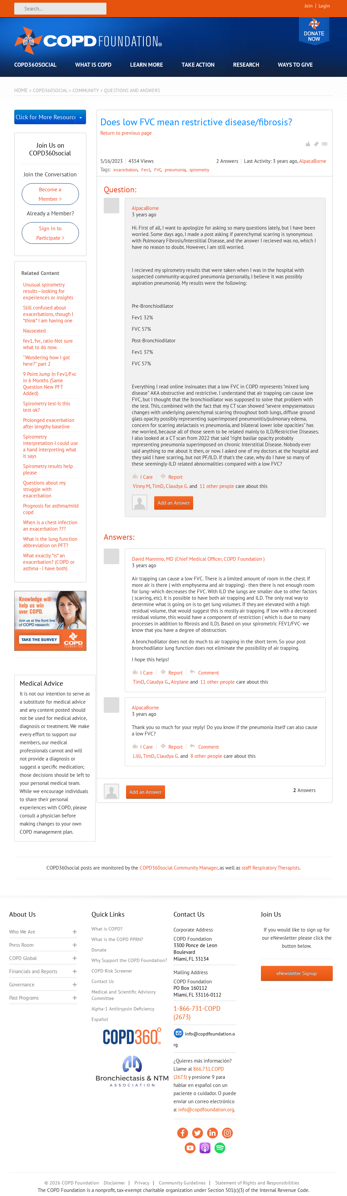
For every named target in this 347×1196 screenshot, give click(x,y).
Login (324, 5)
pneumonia (176, 170)
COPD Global (23, 958)
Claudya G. (177, 486)
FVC (158, 170)
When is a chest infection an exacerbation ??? (50, 525)
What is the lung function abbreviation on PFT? (50, 542)
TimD (158, 486)
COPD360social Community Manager (179, 867)
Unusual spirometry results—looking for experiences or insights (48, 291)
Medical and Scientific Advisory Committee (123, 995)
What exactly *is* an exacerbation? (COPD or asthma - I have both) (49, 562)
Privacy (142, 1183)
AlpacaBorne (312, 161)
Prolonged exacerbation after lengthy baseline (48, 423)
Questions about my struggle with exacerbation (44, 489)
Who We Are (22, 931)
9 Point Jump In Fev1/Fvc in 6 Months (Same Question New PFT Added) (50, 384)
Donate (314, 31)
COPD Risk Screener (111, 971)
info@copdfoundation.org (206, 1109)
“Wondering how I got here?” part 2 (46, 360)
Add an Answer (174, 502)
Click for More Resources (46, 117)
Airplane (180, 682)
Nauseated (34, 330)
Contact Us (102, 981)
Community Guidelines (182, 1183)
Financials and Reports (33, 971)
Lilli (137, 756)
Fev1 (146, 170)
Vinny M (141, 486)
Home (21, 90)
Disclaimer (114, 1183)
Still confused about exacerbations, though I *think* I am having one (48, 314)
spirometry (199, 170)
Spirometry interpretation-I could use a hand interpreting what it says (50, 446)
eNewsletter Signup (297, 973)
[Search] (60, 9)
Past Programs (24, 998)
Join (309, 5)
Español (99, 1019)
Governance (22, 984)
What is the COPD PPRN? (117, 939)
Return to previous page (126, 133)
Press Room (21, 945)
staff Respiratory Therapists (271, 867)
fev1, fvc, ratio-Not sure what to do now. (48, 344)
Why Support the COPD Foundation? (129, 960)
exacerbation (126, 170)
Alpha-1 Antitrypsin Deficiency (123, 1009)
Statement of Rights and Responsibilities (257, 1183)
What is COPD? (106, 929)
